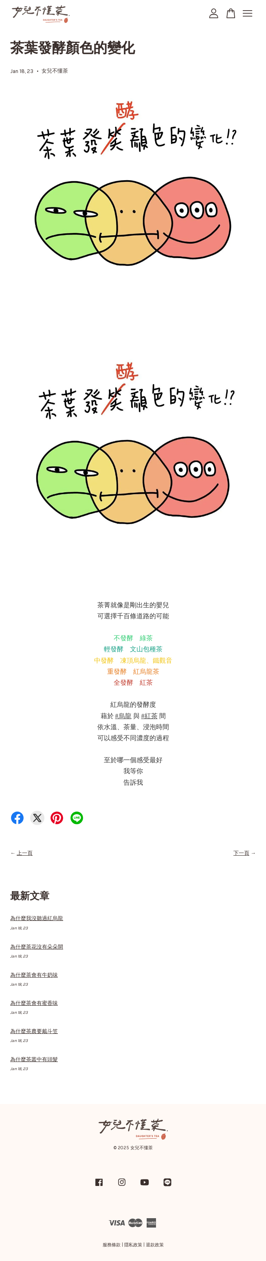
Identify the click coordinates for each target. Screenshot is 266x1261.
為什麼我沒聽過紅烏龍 (36, 918)
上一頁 (25, 853)
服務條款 (112, 1245)
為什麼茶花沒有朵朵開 (36, 947)
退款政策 (155, 1245)
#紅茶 (149, 715)
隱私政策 (133, 1245)
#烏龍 (123, 715)
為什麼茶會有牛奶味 (34, 975)
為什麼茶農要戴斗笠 (34, 1031)
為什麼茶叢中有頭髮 (34, 1059)
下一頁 (241, 853)
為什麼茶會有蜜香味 (34, 1003)
